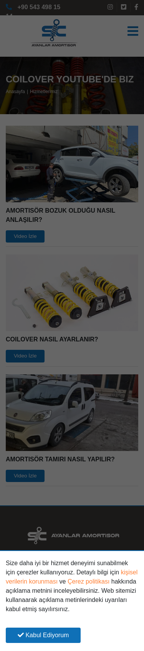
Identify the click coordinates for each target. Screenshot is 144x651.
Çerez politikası (88, 581)
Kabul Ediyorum (43, 635)
